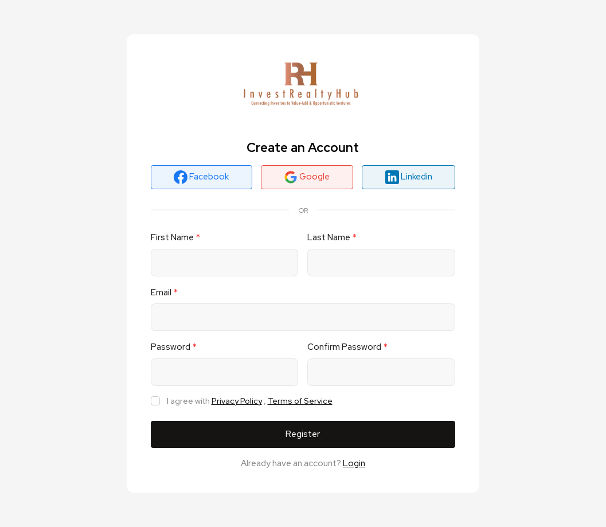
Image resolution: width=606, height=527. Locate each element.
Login (354, 463)
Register (303, 434)
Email (161, 292)
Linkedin (408, 177)
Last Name (328, 237)
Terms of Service (300, 401)
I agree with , (250, 401)
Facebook (201, 177)
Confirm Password (344, 347)
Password (170, 347)
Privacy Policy (237, 401)
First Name (172, 237)
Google (307, 177)
